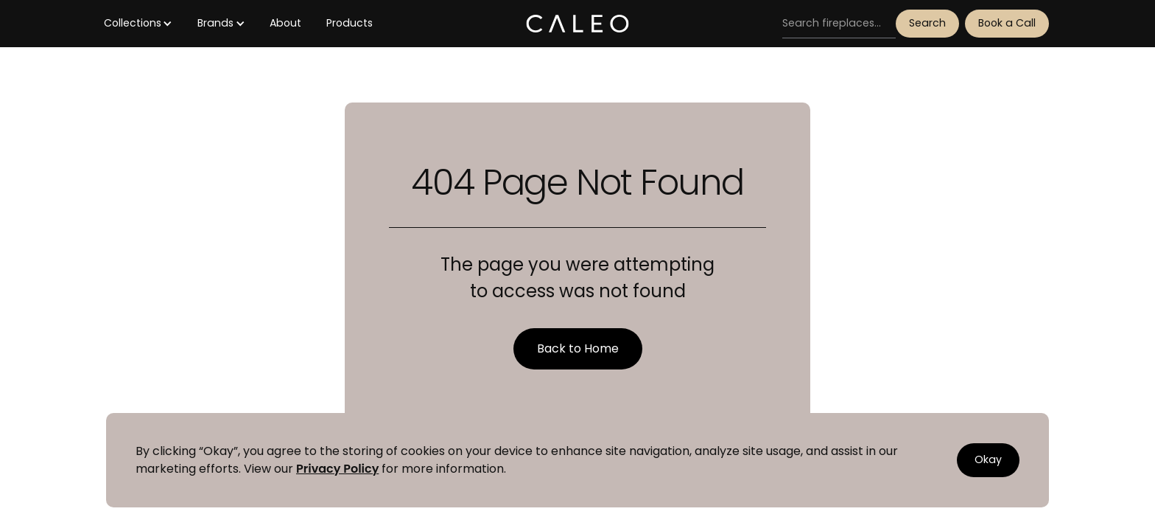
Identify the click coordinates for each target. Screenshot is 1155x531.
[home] (577, 23)
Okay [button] (988, 459)
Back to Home (578, 348)
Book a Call (1007, 22)
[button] (138, 23)
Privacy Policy (337, 468)
